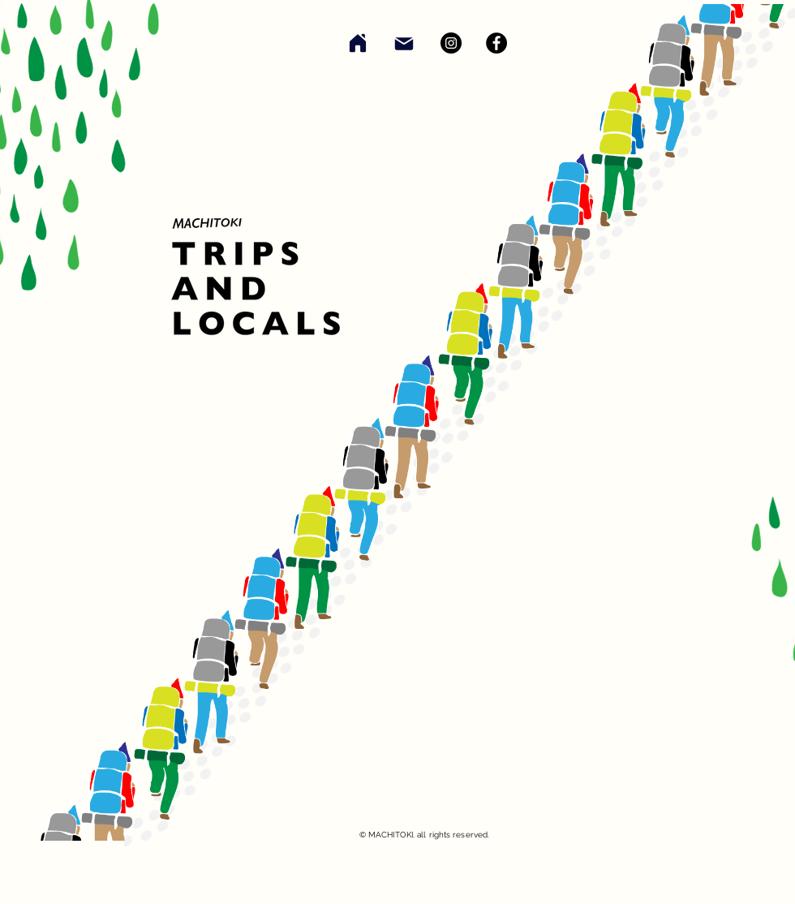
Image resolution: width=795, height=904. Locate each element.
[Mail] (404, 43)
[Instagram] (451, 43)
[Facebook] (496, 43)
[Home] (358, 42)
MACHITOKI (390, 834)
